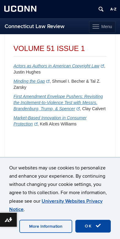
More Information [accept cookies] (45, 226)
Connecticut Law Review (35, 26)
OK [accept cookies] (93, 226)
